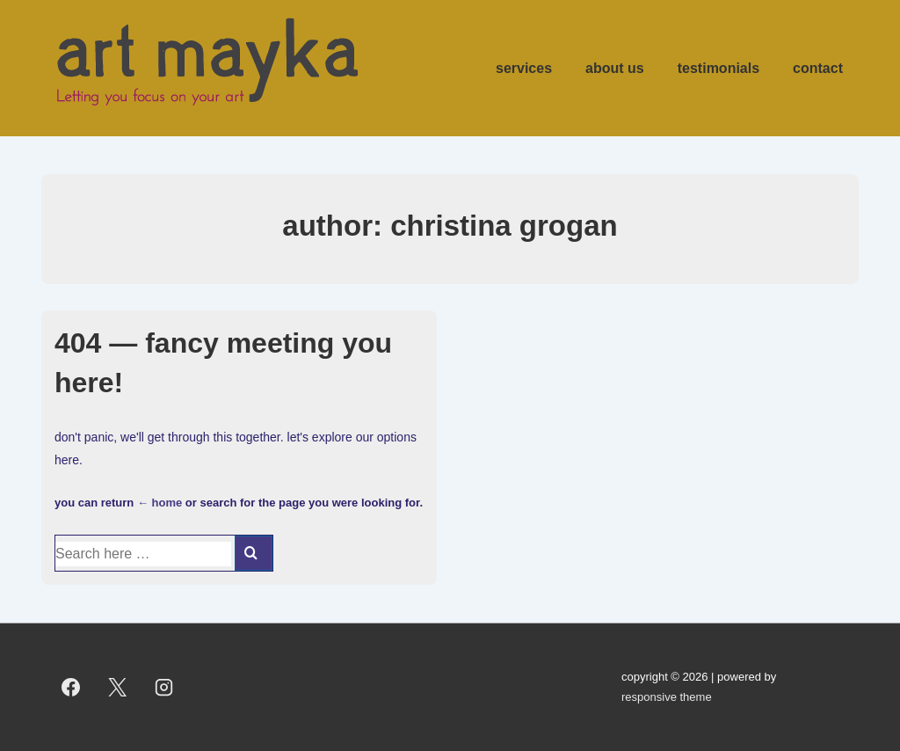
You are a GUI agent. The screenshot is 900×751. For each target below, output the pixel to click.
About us (614, 68)
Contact (818, 68)
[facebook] (71, 687)
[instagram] (164, 687)
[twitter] (117, 687)
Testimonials (718, 68)
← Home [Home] (159, 502)
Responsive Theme (666, 697)
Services (524, 68)
